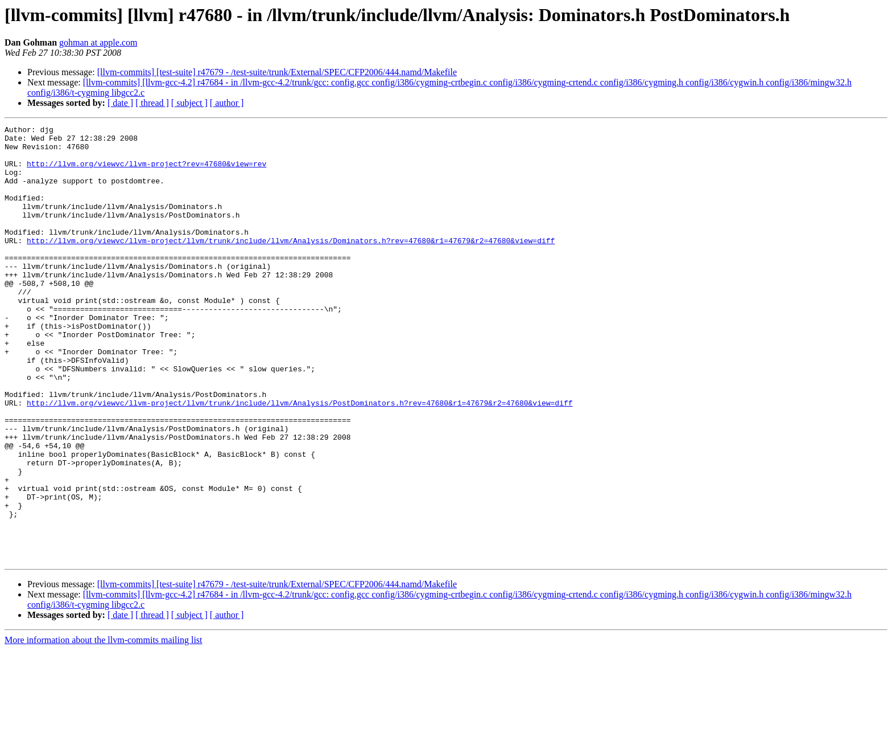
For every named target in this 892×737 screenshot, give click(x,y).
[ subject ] (189, 103)
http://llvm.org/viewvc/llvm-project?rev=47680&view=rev (146, 172)
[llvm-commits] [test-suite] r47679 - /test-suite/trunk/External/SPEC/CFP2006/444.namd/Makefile (277, 72)
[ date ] (120, 103)
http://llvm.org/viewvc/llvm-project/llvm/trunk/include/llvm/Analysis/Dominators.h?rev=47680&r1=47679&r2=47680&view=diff (291, 264)
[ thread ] (152, 103)
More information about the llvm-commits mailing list (104, 727)
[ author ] (227, 103)
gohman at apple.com (98, 42)
